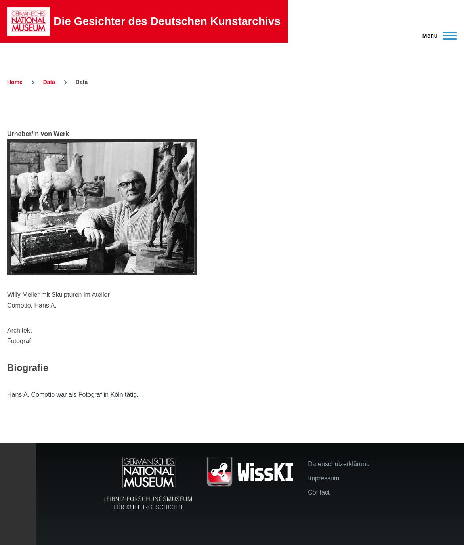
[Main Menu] (437, 36)
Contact (319, 492)
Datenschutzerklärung (339, 464)
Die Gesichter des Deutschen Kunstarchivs (167, 21)
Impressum (323, 478)
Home (15, 82)
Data (49, 82)
